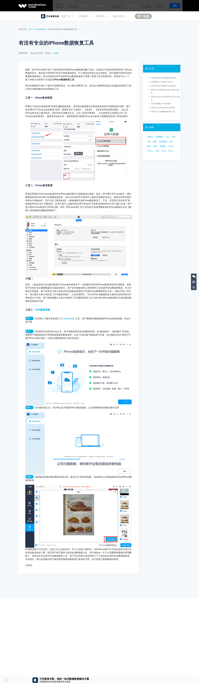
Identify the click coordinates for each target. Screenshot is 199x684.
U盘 (157, 142)
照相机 (158, 153)
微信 (168, 148)
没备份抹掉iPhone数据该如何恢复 (165, 78)
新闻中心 (114, 5)
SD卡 (149, 142)
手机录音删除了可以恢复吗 (162, 103)
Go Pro (167, 153)
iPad (159, 159)
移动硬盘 (151, 148)
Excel (150, 164)
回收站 (150, 137)
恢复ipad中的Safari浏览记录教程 (165, 107)
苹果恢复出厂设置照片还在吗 (163, 82)
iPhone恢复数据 (41, 29)
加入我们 (145, 5)
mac (170, 137)
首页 (30, 29)
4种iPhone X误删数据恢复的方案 (165, 111)
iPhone (150, 159)
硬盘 (164, 142)
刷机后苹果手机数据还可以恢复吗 (165, 86)
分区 (161, 148)
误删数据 (161, 137)
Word (166, 159)
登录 (174, 5)
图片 (149, 153)
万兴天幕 (70, 5)
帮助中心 (159, 5)
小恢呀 (56, 53)
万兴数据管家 (42, 309)
